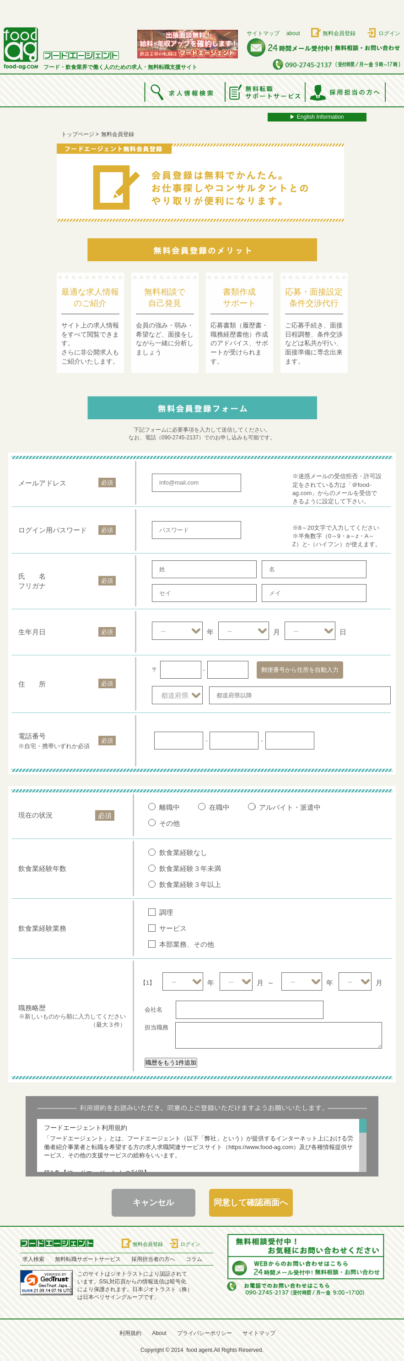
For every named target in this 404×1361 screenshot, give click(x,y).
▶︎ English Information (317, 117)
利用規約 (130, 1333)
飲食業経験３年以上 (190, 884)
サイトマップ (263, 33)
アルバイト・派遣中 (290, 807)
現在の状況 (35, 815)
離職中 (169, 807)
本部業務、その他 (186, 944)
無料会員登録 (339, 33)
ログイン (389, 33)
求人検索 (33, 1259)
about (293, 33)
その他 (169, 823)
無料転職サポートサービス (88, 1259)
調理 (166, 912)
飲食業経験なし (183, 852)
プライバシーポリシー (204, 1333)
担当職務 (156, 1027)
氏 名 (32, 576)
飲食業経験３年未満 (190, 868)
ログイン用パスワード (52, 530)
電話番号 (32, 736)
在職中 (219, 807)
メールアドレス (42, 483)
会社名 (153, 1009)
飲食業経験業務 (42, 928)
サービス (173, 928)
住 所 (32, 684)
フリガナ (32, 586)
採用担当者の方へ (153, 1259)
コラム (194, 1259)
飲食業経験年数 (42, 868)
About (159, 1333)
